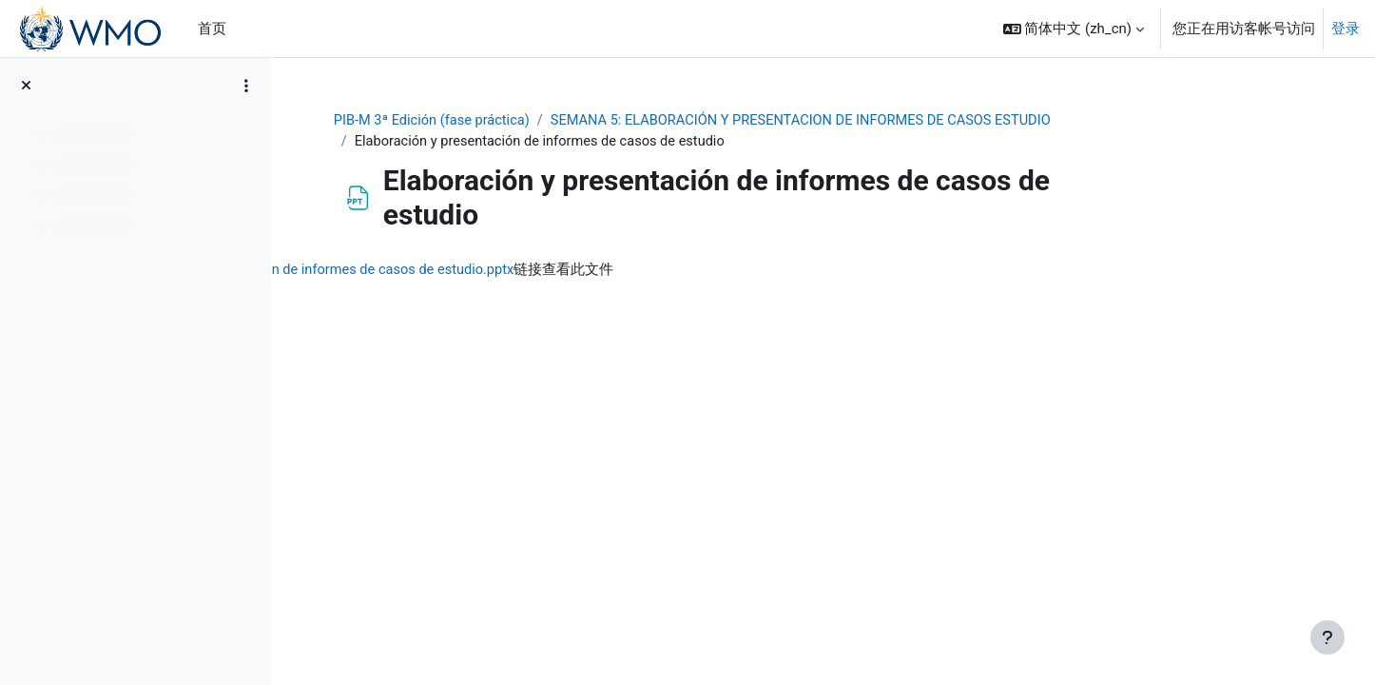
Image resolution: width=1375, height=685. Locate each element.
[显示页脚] (1327, 637)
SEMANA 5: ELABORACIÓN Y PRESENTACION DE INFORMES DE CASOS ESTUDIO (908, 120)
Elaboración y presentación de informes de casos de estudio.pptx (543, 271)
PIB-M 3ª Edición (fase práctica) (528, 120)
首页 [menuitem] (212, 28)
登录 (1345, 28)
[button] (1073, 28)
